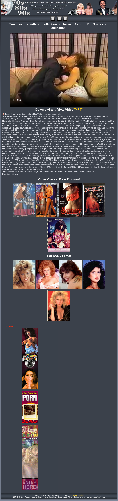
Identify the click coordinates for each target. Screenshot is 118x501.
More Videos (76, 495)
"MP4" (78, 109)
